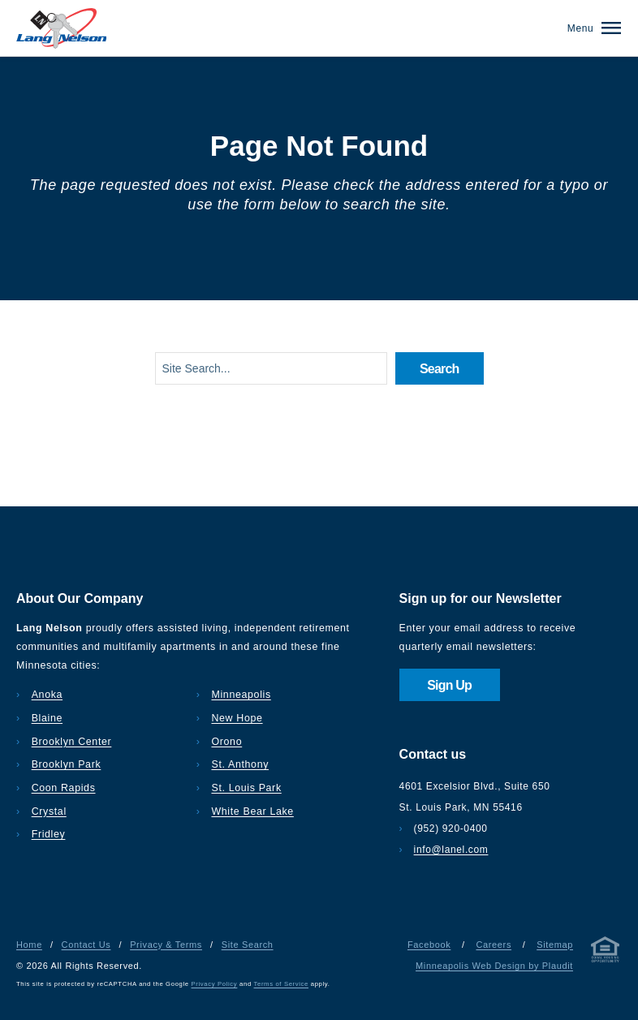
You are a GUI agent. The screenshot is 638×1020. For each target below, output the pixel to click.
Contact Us (86, 944)
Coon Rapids (64, 788)
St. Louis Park (246, 788)
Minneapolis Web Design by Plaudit (494, 966)
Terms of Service (281, 984)
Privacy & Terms (166, 944)
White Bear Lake (252, 811)
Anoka (47, 694)
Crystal (49, 811)
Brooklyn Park (66, 764)
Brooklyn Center (72, 741)
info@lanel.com (451, 849)
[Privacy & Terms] (605, 953)
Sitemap (555, 944)
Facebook (428, 944)
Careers (493, 944)
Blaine (47, 718)
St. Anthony (240, 764)
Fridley (49, 834)
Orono (226, 741)
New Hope (236, 718)
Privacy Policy (215, 984)
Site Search (248, 944)
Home (29, 944)
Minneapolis (240, 694)
